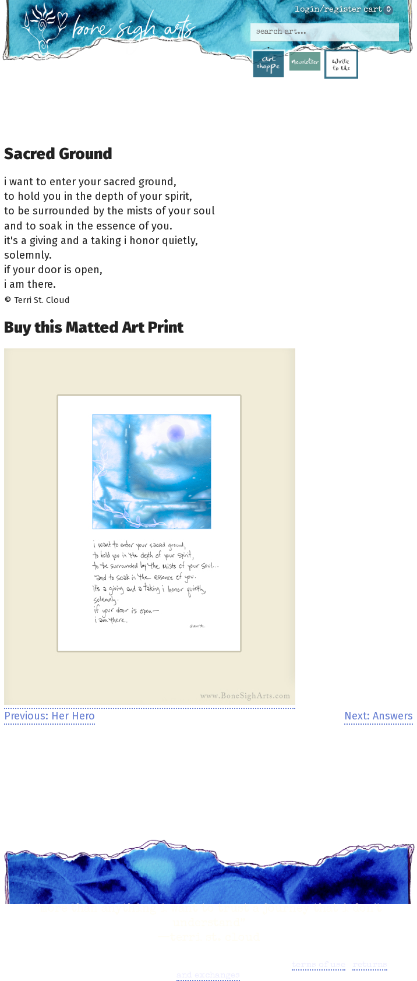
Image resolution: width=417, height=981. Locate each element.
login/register (328, 10)
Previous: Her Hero (49, 716)
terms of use (318, 965)
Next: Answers (378, 716)
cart (372, 10)
